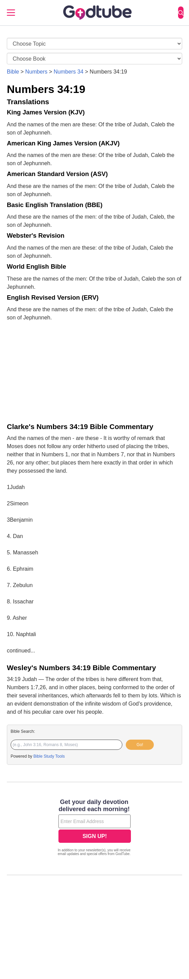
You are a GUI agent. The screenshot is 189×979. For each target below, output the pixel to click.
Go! (140, 744)
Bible (13, 72)
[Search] (181, 12)
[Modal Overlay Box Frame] (94, 828)
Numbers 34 (68, 72)
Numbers (36, 72)
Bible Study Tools (49, 756)
